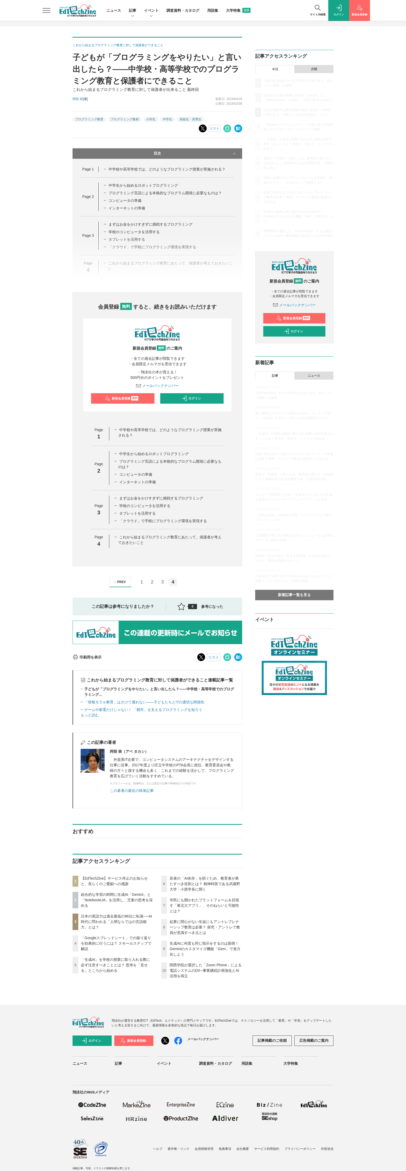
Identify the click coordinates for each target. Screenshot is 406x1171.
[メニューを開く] (46, 10)
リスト (214, 128)
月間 (314, 69)
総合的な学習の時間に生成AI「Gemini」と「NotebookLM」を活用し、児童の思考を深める (117, 900)
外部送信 (327, 1149)
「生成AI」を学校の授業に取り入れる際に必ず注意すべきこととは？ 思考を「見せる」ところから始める (115, 965)
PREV (119, 582)
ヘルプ (157, 1149)
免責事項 (225, 1149)
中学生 (167, 119)
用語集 (212, 10)
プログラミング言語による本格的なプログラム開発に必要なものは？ (165, 193)
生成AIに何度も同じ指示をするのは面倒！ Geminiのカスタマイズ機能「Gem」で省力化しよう (205, 948)
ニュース (113, 10)
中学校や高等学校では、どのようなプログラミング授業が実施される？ (167, 169)
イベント (151, 10)
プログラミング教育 (89, 119)
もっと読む (90, 715)
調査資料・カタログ (182, 10)
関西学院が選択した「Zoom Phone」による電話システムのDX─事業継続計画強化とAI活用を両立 (206, 970)
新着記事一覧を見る (294, 595)
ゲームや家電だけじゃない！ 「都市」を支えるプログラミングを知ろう (143, 710)
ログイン (191, 398)
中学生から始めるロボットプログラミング (143, 185)
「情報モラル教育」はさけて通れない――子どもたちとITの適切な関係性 (144, 702)
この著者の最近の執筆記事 (132, 790)
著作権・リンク (178, 1149)
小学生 (151, 119)
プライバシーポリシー (300, 1149)
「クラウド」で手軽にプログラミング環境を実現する (163, 521)
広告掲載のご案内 (314, 1040)
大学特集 (238, 10)
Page (88, 169)
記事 (132, 10)
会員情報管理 (204, 1149)
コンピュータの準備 (125, 200)
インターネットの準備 (127, 208)
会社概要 (242, 1149)
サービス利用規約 (266, 1149)
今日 (275, 69)
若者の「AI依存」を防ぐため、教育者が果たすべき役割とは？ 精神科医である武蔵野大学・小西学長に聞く (205, 883)
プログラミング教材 (125, 119)
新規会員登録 (122, 398)
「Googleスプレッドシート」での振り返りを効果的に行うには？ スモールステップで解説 (116, 943)
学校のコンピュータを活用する (134, 232)
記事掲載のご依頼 (272, 1040)
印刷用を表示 (87, 657)
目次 (195, 153)
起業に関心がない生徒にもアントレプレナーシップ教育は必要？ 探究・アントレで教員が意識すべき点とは (205, 927)
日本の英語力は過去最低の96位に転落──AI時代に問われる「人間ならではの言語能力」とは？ (116, 921)
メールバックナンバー (157, 386)
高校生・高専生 (190, 119)
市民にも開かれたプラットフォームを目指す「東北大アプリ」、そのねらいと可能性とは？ (204, 905)
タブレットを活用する (137, 513)
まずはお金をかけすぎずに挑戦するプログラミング (151, 224)
